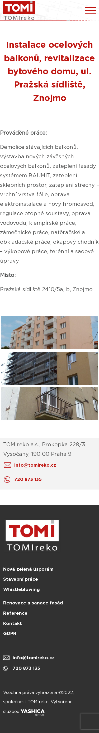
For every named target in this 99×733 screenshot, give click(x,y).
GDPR (9, 633)
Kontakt (12, 623)
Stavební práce (20, 579)
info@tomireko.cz (31, 465)
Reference (15, 613)
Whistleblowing (21, 589)
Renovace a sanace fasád (33, 602)
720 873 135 (24, 479)
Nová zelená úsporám (28, 569)
